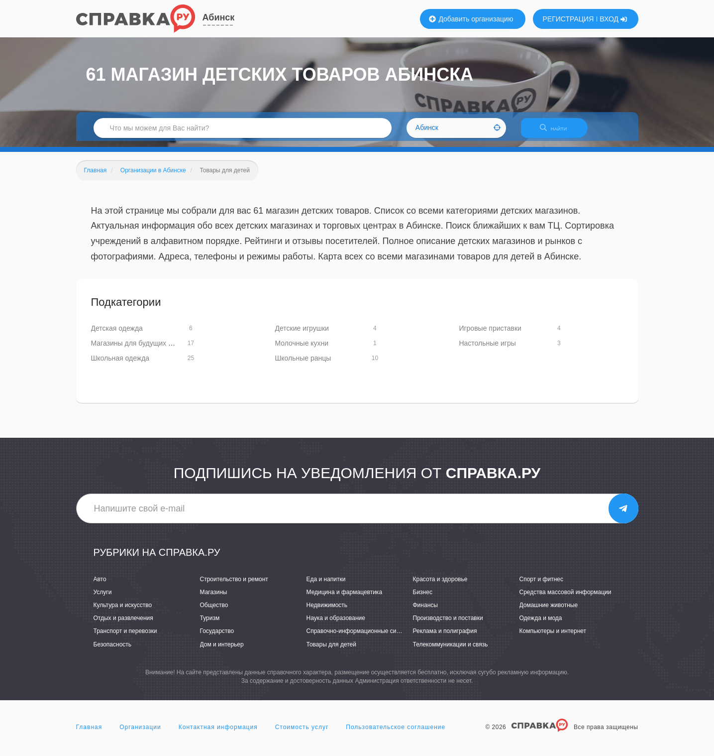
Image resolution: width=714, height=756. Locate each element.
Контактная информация (218, 733)
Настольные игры (487, 350)
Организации (140, 733)
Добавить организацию (471, 19)
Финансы (425, 611)
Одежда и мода (540, 624)
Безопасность (113, 650)
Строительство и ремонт (234, 585)
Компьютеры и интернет (553, 637)
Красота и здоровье (440, 585)
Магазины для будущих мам (136, 350)
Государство (217, 637)
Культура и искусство (123, 611)
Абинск (219, 17)
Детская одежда (117, 335)
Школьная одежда (120, 365)
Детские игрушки (301, 335)
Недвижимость (327, 611)
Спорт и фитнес (541, 585)
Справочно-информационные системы (360, 637)
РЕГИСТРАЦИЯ (568, 19)
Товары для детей (331, 650)
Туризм (210, 624)
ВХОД (613, 19)
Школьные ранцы (303, 365)
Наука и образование (335, 624)
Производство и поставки (448, 624)
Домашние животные (548, 611)
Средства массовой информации (565, 598)
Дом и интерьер (222, 650)
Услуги (103, 598)
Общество (214, 611)
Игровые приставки (490, 335)
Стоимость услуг (302, 733)
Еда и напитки (326, 585)
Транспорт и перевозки (125, 637)
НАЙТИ (558, 131)
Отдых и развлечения (123, 624)
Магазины (213, 598)
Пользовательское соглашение (395, 733)
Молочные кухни (301, 350)
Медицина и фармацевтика (344, 598)
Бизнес (422, 598)
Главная (89, 733)
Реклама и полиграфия (445, 637)
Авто (100, 585)
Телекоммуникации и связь (450, 650)
